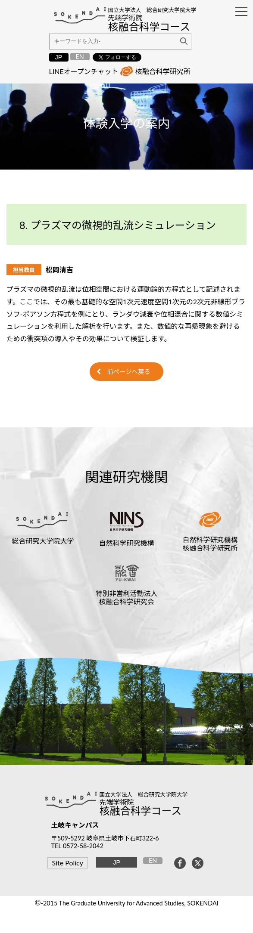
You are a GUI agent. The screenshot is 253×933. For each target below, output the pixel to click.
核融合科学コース (140, 810)
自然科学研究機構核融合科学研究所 (210, 543)
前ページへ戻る (128, 371)
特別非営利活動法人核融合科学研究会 (126, 597)
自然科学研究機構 (126, 543)
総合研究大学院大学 (43, 541)
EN (79, 56)
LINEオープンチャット (84, 71)
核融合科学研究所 (163, 71)
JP (58, 57)
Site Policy (67, 863)
